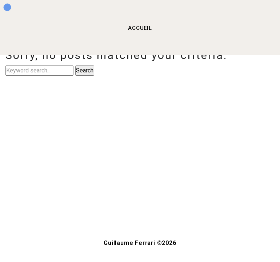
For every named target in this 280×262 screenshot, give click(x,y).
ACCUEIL (140, 28)
